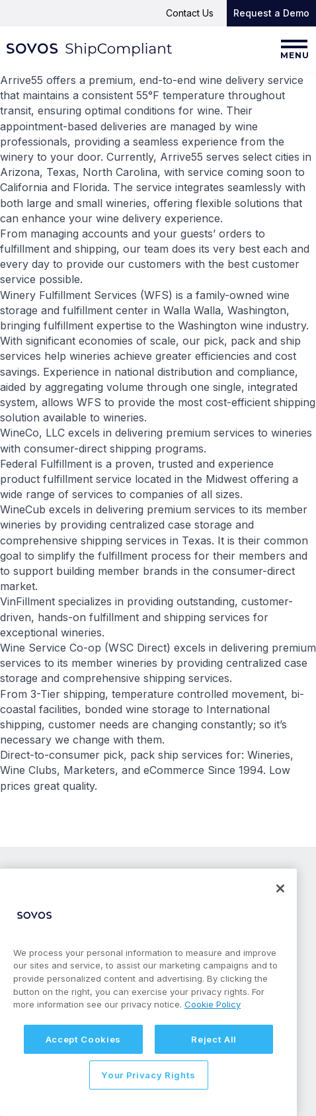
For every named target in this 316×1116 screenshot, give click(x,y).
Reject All (214, 1039)
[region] (148, 992)
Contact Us (190, 13)
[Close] (280, 888)
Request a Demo (271, 13)
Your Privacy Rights (148, 1075)
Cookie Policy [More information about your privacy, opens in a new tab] (212, 1004)
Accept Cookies (83, 1039)
